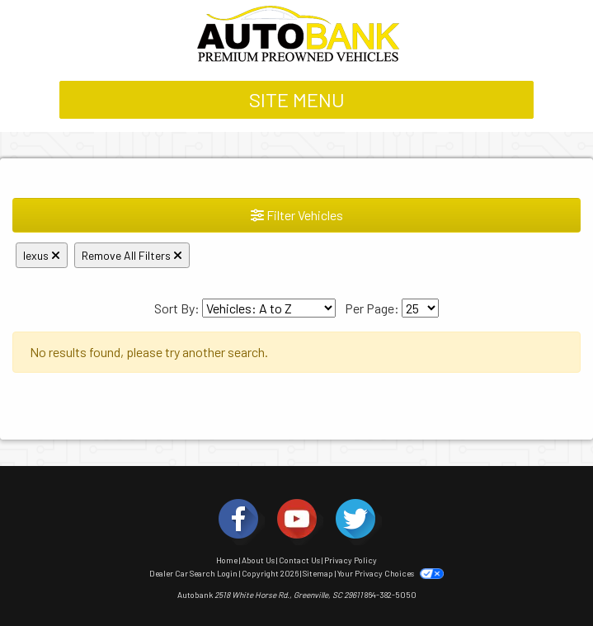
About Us (258, 560)
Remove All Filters (132, 255)
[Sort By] (269, 308)
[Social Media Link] (238, 518)
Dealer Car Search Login (193, 573)
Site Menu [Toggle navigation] (297, 99)
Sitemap (318, 573)
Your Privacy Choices (390, 573)
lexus (41, 255)
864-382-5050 (391, 595)
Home (227, 560)
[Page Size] (420, 308)
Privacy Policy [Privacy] (350, 560)
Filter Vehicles (297, 215)
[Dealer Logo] (297, 33)
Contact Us (299, 560)
